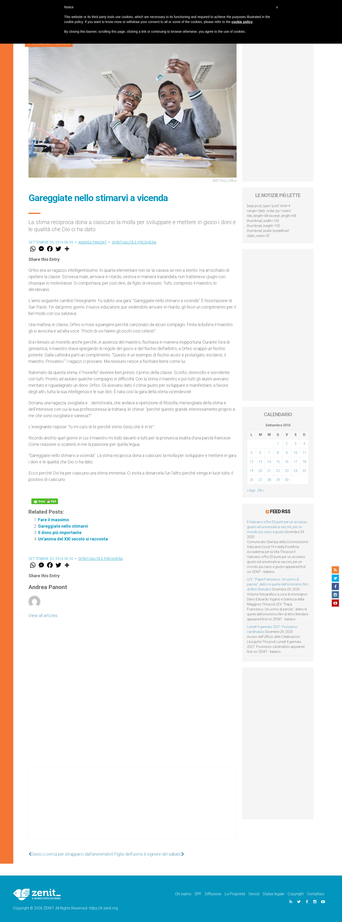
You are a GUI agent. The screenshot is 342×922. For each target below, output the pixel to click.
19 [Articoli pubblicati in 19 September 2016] (251, 471)
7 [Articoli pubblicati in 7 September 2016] (269, 453)
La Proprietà (235, 894)
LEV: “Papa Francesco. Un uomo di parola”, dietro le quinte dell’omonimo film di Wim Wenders (277, 584)
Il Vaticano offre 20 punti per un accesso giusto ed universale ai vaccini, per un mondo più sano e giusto (277, 527)
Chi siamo (183, 894)
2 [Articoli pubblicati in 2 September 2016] (287, 444)
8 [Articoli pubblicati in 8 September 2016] (278, 453)
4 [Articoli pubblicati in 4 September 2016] (304, 444)
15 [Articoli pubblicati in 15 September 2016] (278, 462)
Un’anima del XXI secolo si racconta (73, 538)
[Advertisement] (132, 808)
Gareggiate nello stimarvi (63, 526)
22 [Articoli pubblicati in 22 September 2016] (278, 471)
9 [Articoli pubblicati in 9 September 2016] (287, 453)
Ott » (260, 490)
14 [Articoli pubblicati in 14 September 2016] (269, 462)
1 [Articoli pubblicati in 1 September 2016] (278, 444)
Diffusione (213, 894)
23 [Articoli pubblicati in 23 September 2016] (287, 471)
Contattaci (315, 894)
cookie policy (242, 22)
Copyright (296, 894)
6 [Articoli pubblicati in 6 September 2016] (260, 453)
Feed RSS (280, 511)
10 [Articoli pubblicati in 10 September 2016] (295, 453)
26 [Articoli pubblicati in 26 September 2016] (251, 480)
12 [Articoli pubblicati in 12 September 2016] (251, 462)
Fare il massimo (53, 519)
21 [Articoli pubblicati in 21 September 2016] (269, 471)
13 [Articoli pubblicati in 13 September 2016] (260, 462)
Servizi (253, 894)
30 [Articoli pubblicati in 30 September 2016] (287, 480)
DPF (198, 894)
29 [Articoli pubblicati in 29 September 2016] (278, 480)
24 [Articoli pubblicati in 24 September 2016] (295, 471)
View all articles (42, 615)
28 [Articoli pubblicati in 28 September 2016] (269, 480)
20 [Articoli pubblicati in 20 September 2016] (260, 471)
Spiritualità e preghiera (134, 242)
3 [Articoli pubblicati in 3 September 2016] (295, 444)
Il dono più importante (59, 532)
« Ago (251, 490)
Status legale (273, 894)
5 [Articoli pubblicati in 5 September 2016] (251, 453)
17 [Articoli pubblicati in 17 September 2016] (295, 462)
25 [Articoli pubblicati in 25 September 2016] (304, 471)
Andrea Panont (92, 242)
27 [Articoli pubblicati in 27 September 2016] (260, 480)
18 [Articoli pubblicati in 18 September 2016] (304, 462)
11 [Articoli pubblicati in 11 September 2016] (304, 453)
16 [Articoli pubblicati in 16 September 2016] (287, 462)
